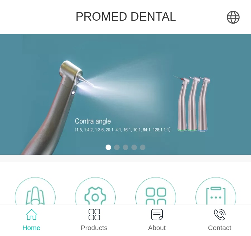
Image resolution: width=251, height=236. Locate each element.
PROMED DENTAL (125, 16)
